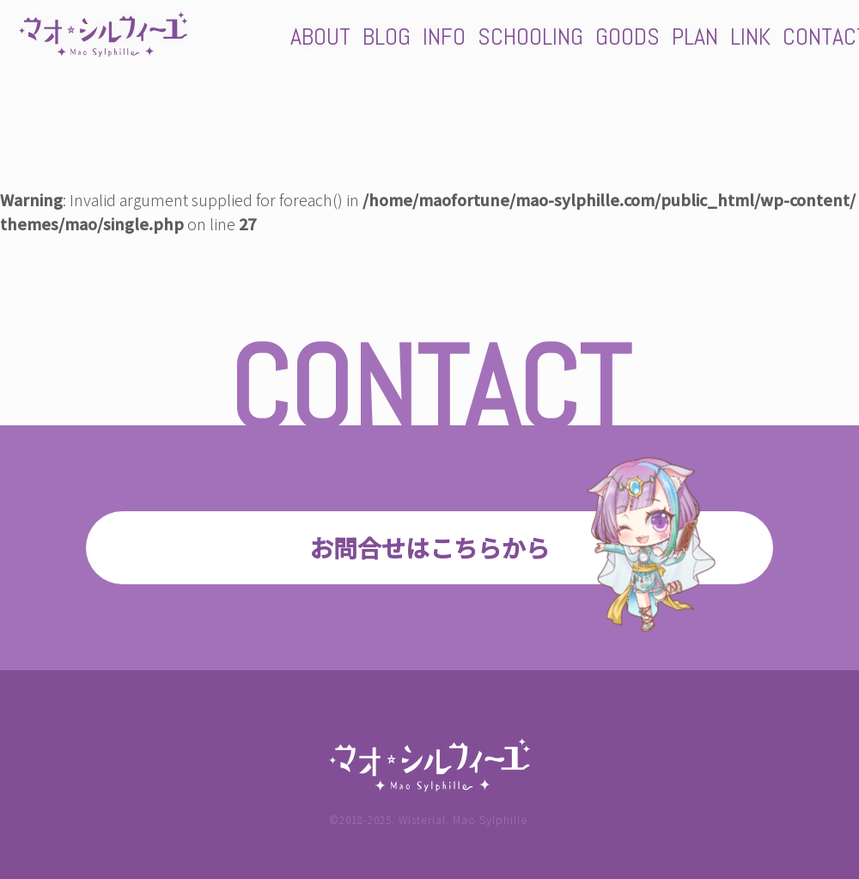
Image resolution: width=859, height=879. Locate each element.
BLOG (386, 36)
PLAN (695, 36)
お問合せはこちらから (429, 547)
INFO (444, 36)
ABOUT (320, 36)
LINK (750, 36)
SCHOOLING (530, 36)
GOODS (627, 36)
